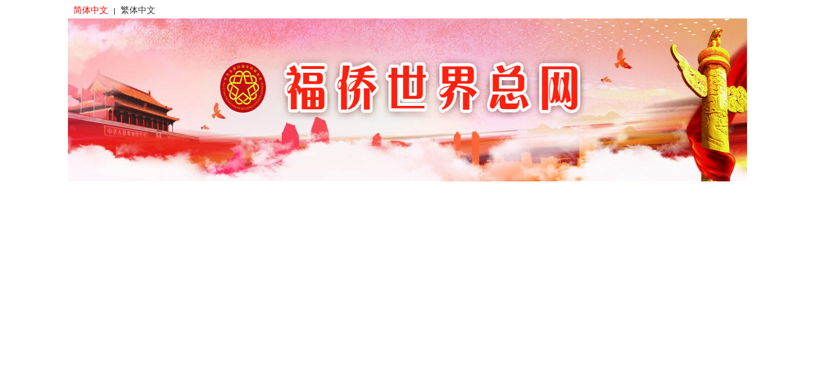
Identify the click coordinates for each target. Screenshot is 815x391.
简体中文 (90, 10)
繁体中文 (138, 10)
